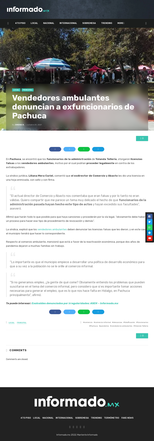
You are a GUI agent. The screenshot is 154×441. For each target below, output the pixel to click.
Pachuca (94, 326)
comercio (88, 322)
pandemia (104, 326)
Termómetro (125, 23)
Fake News (127, 418)
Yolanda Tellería (141, 326)
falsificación (130, 322)
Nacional (48, 23)
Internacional (68, 23)
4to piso (20, 23)
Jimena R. (19, 125)
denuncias (117, 322)
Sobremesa (89, 23)
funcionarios (142, 322)
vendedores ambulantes (52, 229)
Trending (106, 23)
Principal (27, 90)
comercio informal (103, 322)
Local (34, 23)
